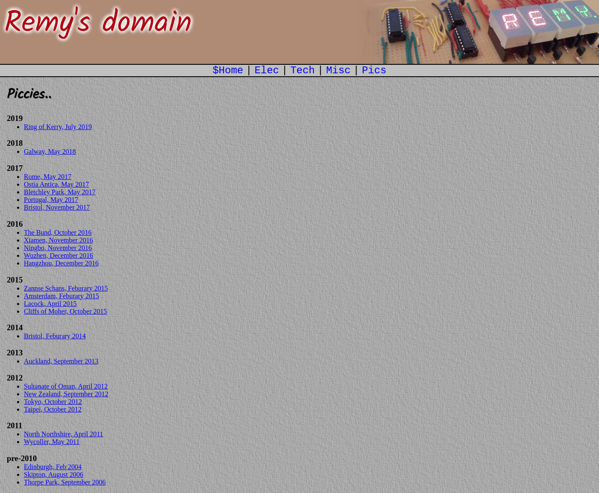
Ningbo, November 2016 (58, 247)
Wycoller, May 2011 (52, 441)
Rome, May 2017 (48, 176)
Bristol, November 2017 (57, 207)
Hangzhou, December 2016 (61, 263)
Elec (266, 70)
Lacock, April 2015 (50, 303)
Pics (374, 70)
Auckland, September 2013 (61, 361)
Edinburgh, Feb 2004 (52, 466)
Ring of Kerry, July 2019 (58, 126)
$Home (228, 70)
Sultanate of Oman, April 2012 (66, 386)
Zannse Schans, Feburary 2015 (66, 288)
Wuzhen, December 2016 (58, 255)
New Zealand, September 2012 (66, 394)
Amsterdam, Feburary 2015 (61, 296)
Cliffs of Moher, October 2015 (65, 311)
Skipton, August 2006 (53, 474)
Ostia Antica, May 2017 (56, 184)
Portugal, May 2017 (51, 199)
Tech (302, 70)
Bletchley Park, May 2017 (59, 192)
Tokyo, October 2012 (53, 401)
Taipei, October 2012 (52, 409)
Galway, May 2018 (50, 151)
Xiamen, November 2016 (58, 240)
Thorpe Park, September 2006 (65, 482)
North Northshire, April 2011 (63, 434)
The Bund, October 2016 (58, 232)
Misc (338, 70)
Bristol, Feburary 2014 (55, 336)
